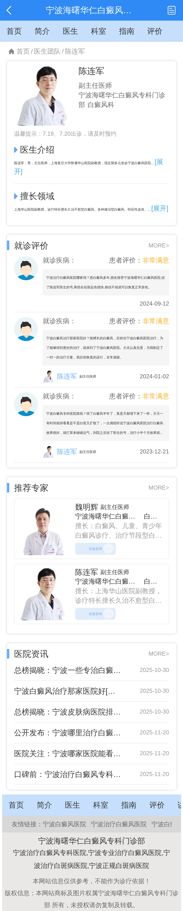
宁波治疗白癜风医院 (119, 824)
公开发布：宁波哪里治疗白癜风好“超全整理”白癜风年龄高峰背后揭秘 (68, 732)
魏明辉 (86, 507)
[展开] (159, 208)
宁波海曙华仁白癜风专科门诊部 (122, 516)
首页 (23, 51)
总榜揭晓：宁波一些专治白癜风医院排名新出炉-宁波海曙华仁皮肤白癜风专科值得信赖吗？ (68, 670)
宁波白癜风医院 (64, 824)
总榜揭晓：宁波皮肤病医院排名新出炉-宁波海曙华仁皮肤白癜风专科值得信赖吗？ (68, 712)
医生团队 (47, 51)
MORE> (158, 245)
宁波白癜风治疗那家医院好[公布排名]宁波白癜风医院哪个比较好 (68, 691)
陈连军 (75, 51)
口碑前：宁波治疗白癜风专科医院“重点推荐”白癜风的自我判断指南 (68, 774)
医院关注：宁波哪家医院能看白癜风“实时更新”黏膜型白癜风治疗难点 (68, 753)
